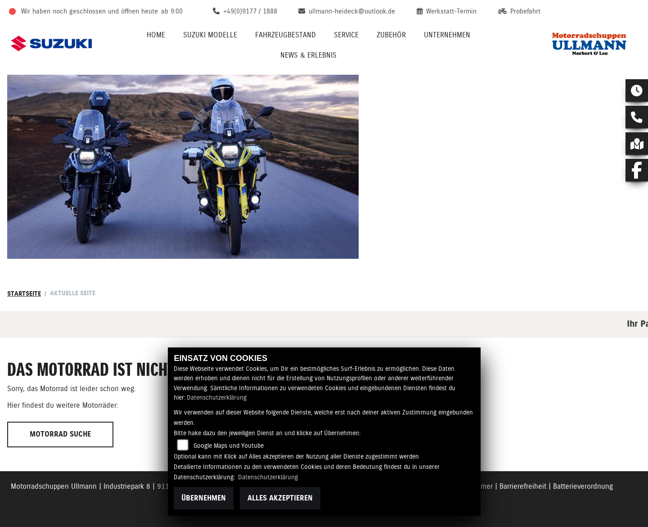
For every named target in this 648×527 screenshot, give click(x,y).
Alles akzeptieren (280, 498)
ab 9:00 (172, 11)
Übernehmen (203, 498)
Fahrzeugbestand (285, 35)
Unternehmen (447, 35)
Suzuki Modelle (210, 35)
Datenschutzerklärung (217, 397)
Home (156, 35)
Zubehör (391, 35)
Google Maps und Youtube (229, 445)
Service (346, 35)
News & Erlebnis (308, 55)
